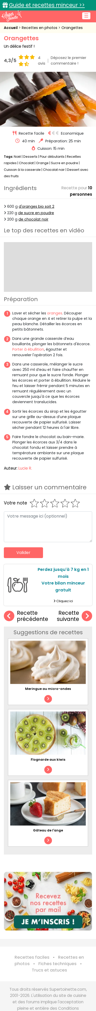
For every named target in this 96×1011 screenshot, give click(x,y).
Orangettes (72, 27)
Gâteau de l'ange (48, 830)
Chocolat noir (54, 169)
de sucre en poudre (36, 212)
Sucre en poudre (64, 163)
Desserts (30, 156)
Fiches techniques (57, 964)
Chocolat (26, 163)
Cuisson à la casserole (22, 169)
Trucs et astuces (49, 970)
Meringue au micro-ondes (48, 689)
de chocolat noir (33, 219)
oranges (54, 313)
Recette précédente (26, 616)
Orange (42, 163)
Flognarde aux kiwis (48, 759)
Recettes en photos (40, 27)
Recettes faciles (32, 957)
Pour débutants (52, 156)
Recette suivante (74, 616)
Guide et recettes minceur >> (47, 5)
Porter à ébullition (28, 349)
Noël (17, 156)
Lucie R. (25, 468)
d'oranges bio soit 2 (36, 206)
